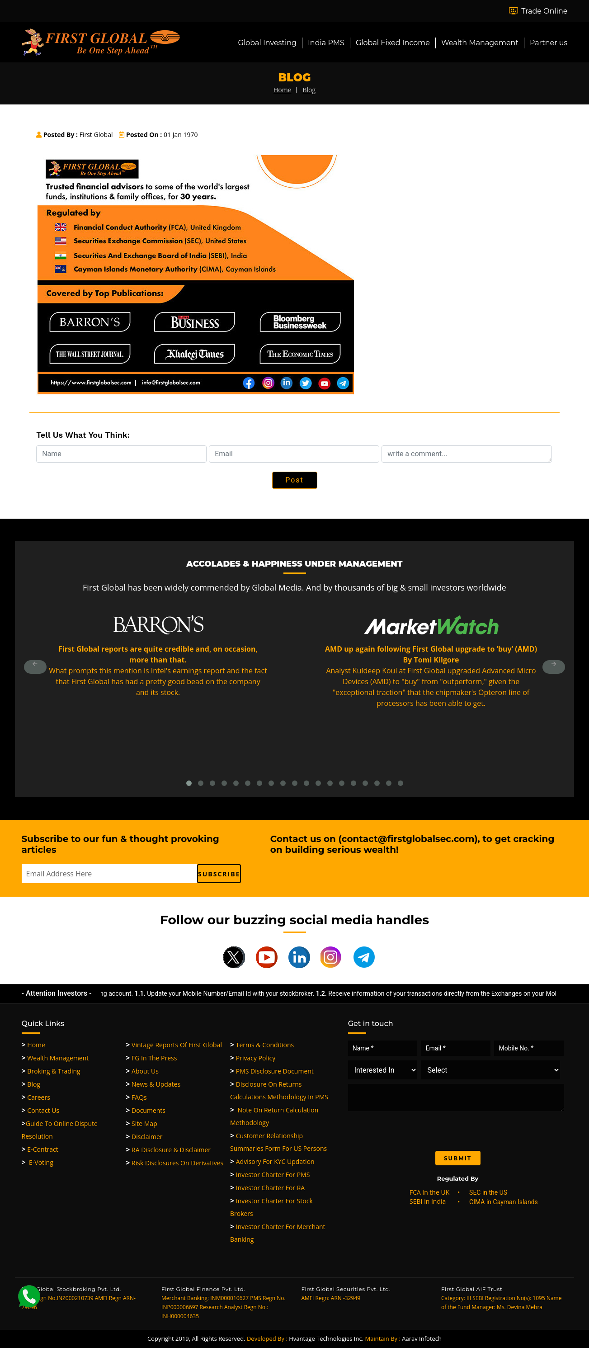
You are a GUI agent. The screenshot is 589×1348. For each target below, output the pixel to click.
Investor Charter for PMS (270, 1174)
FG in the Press (151, 1058)
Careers (36, 1097)
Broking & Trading (51, 1071)
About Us (142, 1071)
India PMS (326, 42)
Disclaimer (144, 1136)
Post (294, 480)
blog (309, 89)
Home (33, 1045)
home (282, 89)
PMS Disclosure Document (272, 1071)
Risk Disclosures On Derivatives (174, 1163)
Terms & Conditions (262, 1045)
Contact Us (41, 1110)
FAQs (136, 1097)
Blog (31, 1084)
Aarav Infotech (422, 1338)
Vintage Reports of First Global (174, 1045)
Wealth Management (479, 42)
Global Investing (267, 42)
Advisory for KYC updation (272, 1161)
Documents (145, 1110)
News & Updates (153, 1084)
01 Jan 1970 (158, 134)
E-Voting (37, 1162)
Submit (457, 1158)
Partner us (549, 42)
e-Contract (40, 1149)
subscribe (219, 874)
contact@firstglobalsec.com (408, 838)
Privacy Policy (252, 1058)
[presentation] (423, 1128)
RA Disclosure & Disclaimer (168, 1149)
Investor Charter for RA (267, 1187)
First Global (74, 134)
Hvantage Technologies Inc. (326, 1338)
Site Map (141, 1123)
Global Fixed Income (393, 42)
